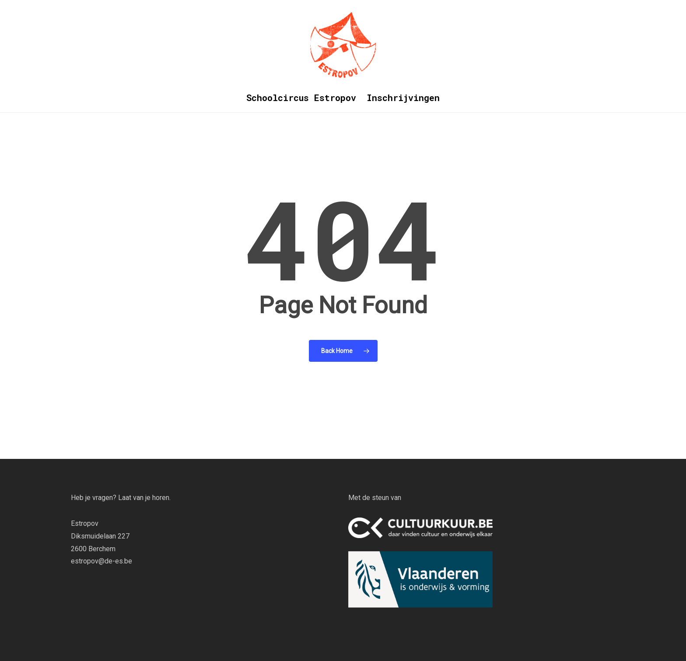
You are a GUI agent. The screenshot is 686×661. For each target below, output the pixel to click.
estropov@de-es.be (101, 561)
